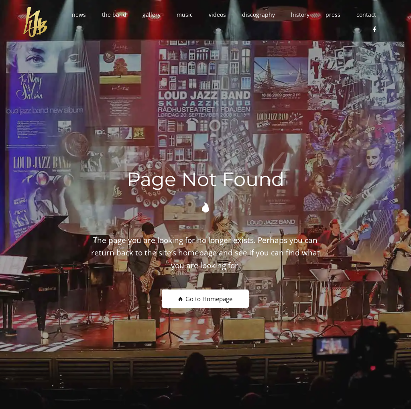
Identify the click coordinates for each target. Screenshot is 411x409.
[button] (79, 15)
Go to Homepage (205, 299)
